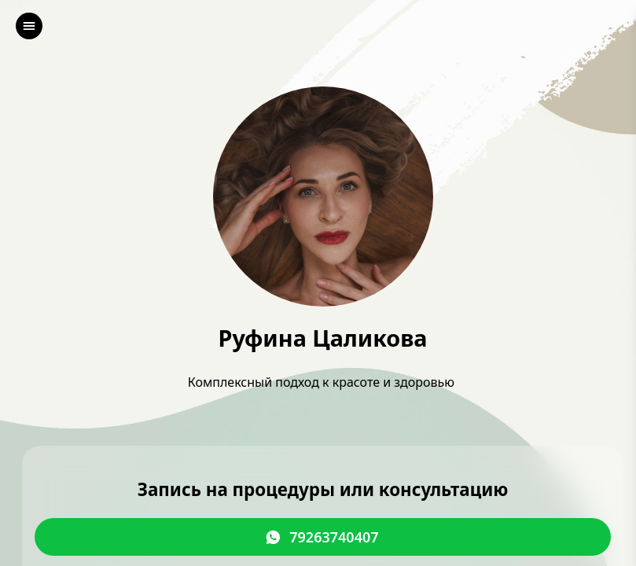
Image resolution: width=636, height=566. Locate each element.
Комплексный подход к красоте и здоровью (323, 382)
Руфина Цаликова (322, 338)
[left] (29, 26)
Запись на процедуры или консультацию (323, 490)
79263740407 (333, 537)
